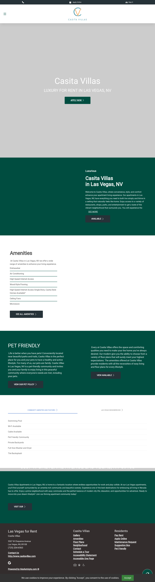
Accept (127, 578)
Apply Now (77, 100)
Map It (129, 2)
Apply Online (75, 2)
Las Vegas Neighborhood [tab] (112, 410)
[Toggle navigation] (4, 13)
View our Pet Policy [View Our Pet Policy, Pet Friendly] (25, 384)
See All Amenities (26, 314)
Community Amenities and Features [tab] (43, 410)
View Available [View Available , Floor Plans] (106, 375)
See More (93, 212)
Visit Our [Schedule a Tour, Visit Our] (20, 553)
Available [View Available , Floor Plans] (97, 219)
